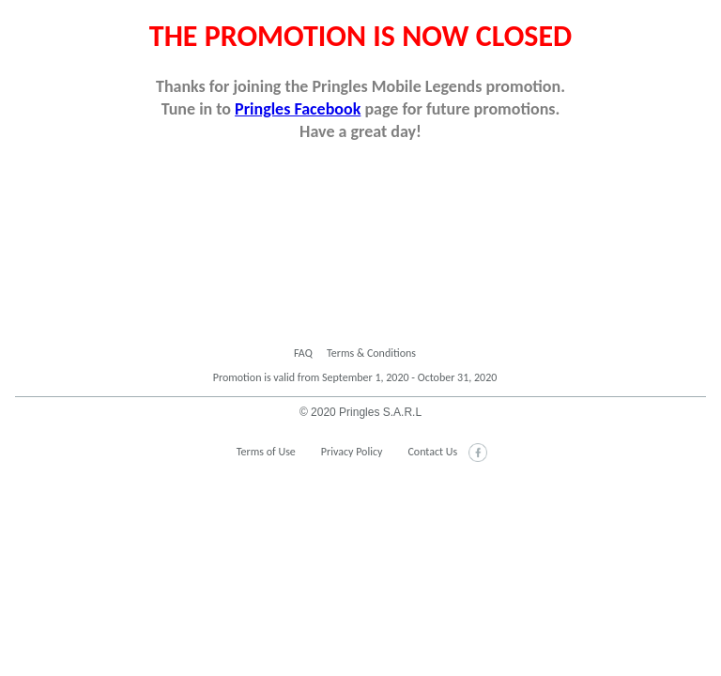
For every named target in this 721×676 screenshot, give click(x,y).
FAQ (303, 353)
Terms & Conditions (371, 353)
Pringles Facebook (297, 109)
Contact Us (432, 451)
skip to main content (0, 20)
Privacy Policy (352, 451)
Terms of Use (266, 451)
